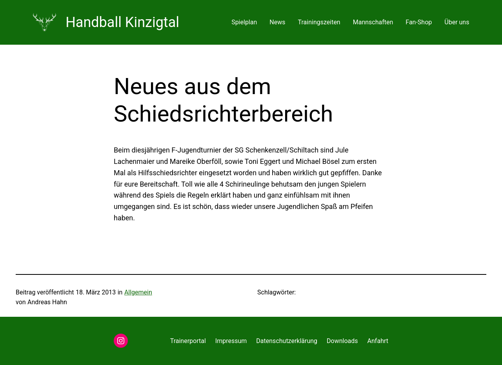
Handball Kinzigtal (122, 22)
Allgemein (138, 292)
